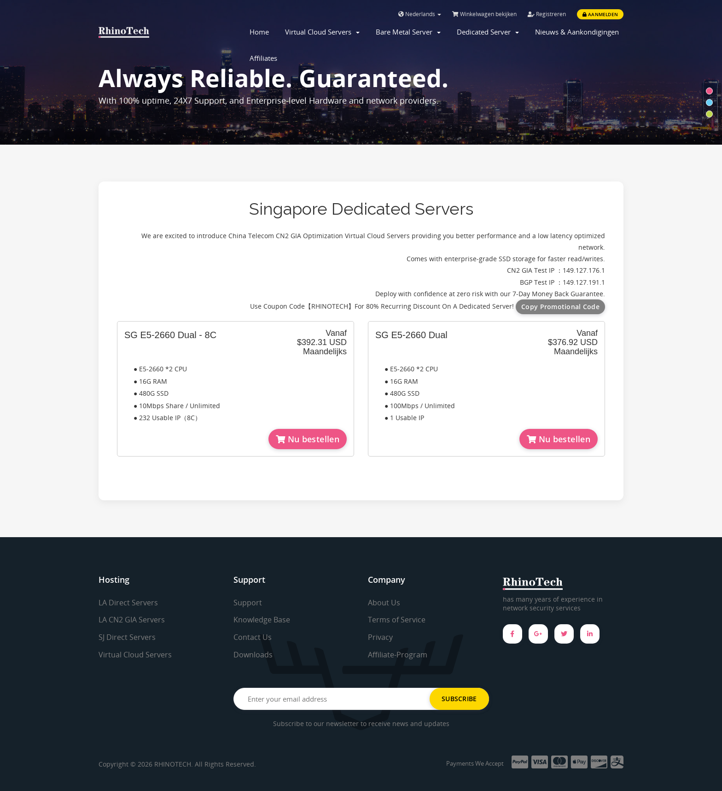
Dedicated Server (488, 31)
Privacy (380, 637)
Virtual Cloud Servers (322, 31)
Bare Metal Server (408, 31)
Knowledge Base (261, 620)
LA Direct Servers (128, 603)
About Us (384, 603)
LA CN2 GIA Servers (132, 620)
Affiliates (263, 58)
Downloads (253, 655)
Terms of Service (396, 620)
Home (259, 31)
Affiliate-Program (397, 655)
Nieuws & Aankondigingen (577, 31)
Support (247, 603)
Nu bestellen (307, 439)
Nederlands (419, 14)
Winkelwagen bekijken (484, 14)
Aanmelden (600, 14)
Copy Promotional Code (560, 306)
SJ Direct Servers (127, 637)
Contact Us (252, 637)
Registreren (547, 14)
